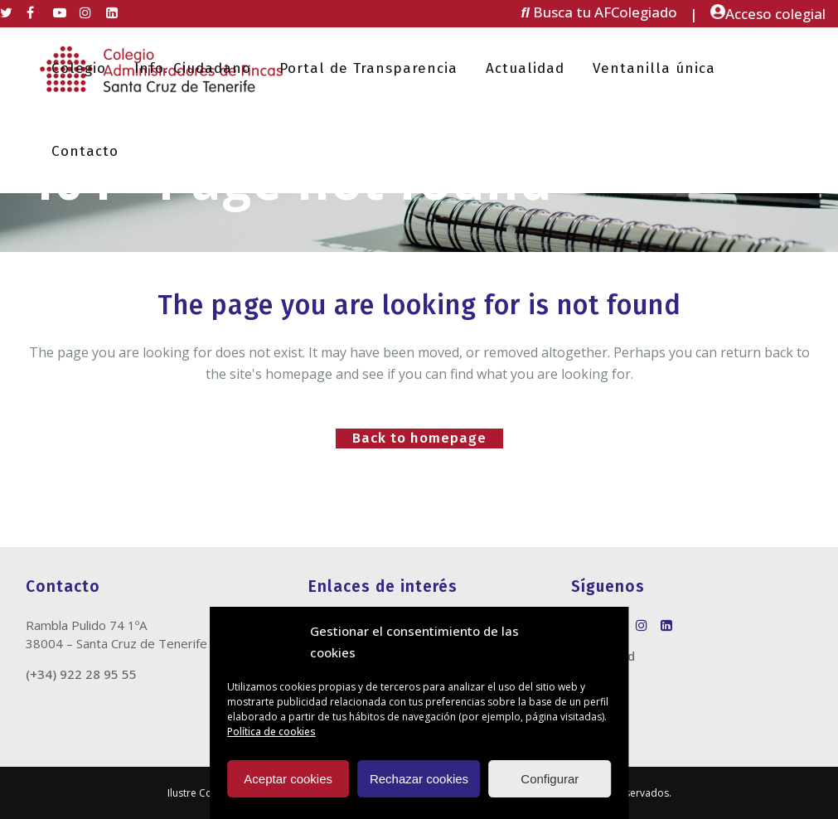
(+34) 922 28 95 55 (81, 674)
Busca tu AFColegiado (599, 12)
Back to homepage (419, 438)
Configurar (550, 779)
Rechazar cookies (419, 779)
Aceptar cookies (288, 779)
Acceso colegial (768, 13)
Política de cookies (271, 731)
